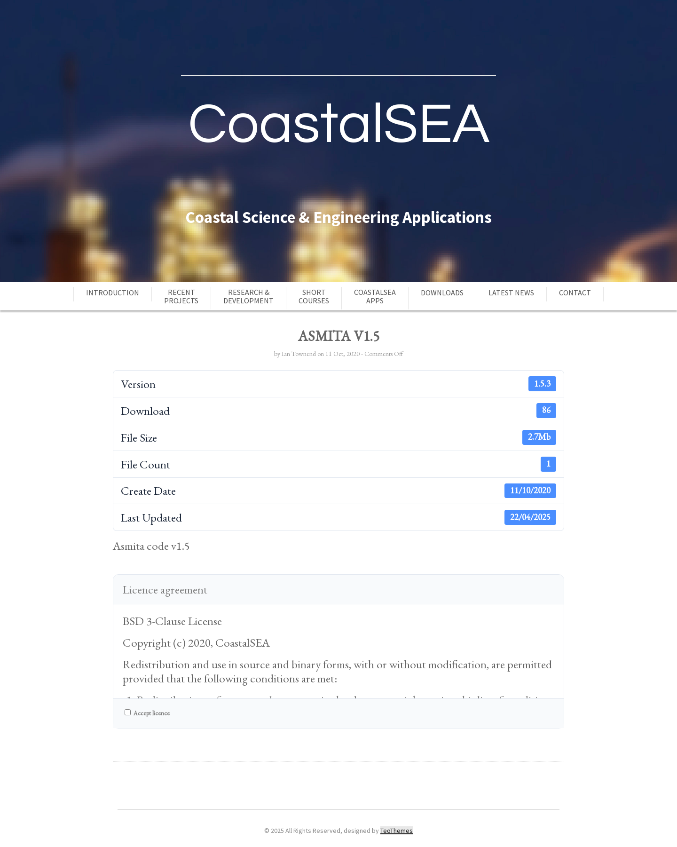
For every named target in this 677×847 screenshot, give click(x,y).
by (278, 353)
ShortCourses (314, 296)
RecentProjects (181, 296)
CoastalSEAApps (375, 296)
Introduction (112, 292)
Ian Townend (299, 353)
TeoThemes (396, 830)
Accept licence (147, 713)
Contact (575, 292)
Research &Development (248, 296)
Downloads (442, 292)
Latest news (511, 292)
